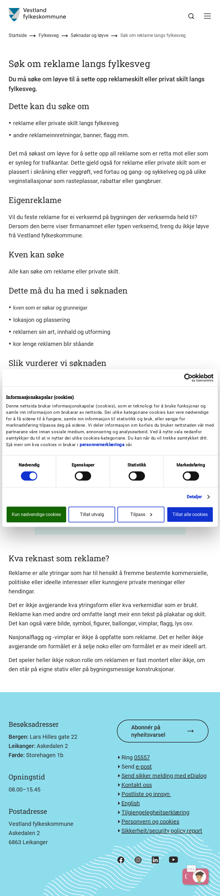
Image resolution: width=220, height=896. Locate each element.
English (130, 803)
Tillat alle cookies (190, 514)
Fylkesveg (49, 35)
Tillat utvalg (92, 514)
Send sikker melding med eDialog (164, 775)
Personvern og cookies (150, 821)
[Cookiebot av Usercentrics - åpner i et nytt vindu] (188, 377)
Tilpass (141, 514)
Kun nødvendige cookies (36, 514)
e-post (144, 766)
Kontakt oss (136, 784)
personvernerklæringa (102, 444)
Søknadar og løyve (89, 35)
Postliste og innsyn (146, 794)
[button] (207, 16)
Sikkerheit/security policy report (161, 830)
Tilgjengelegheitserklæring (155, 812)
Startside (18, 35)
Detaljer (194, 496)
